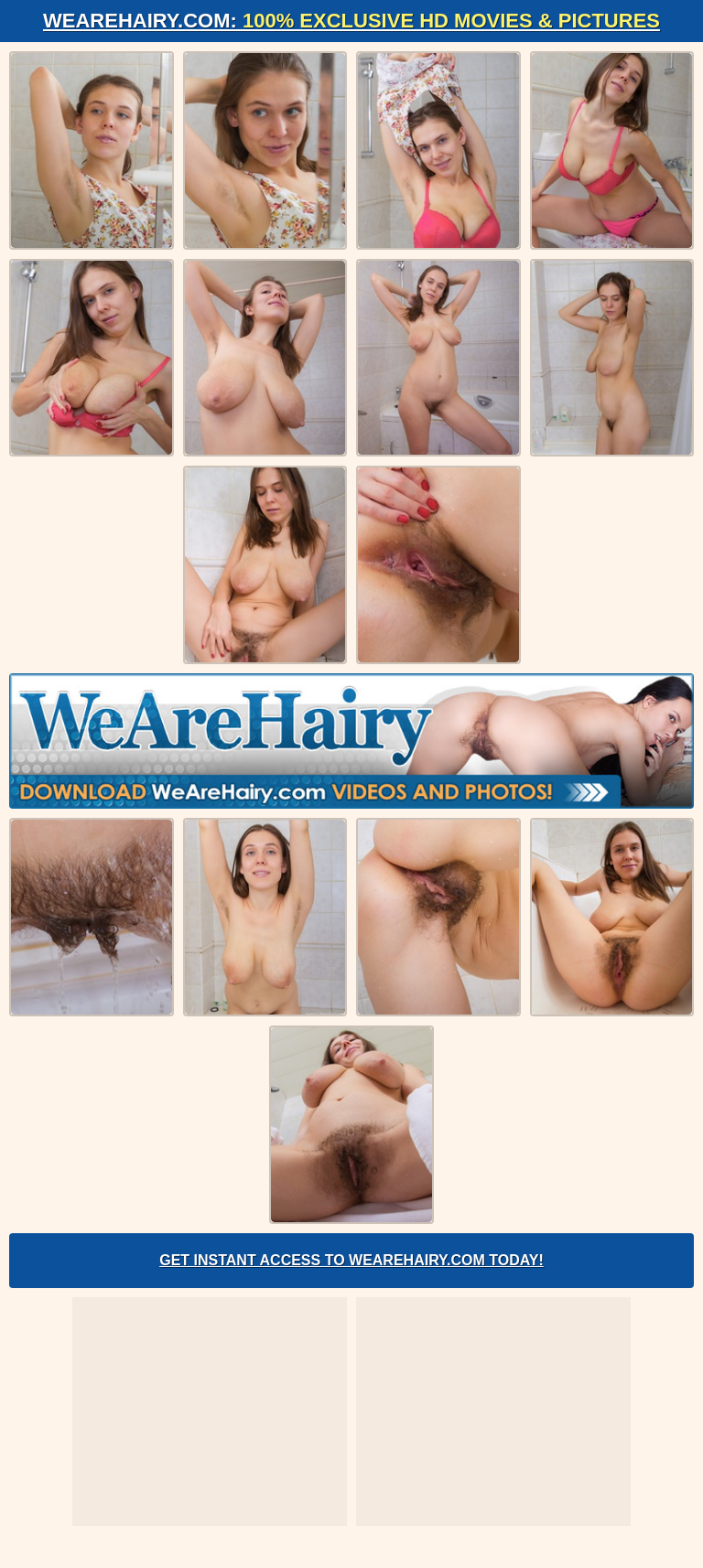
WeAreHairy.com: (351, 20)
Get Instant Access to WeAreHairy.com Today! (351, 1260)
